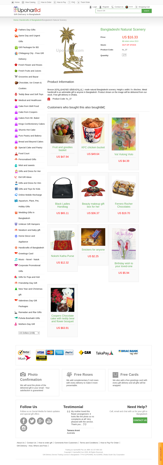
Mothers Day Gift (27, 324)
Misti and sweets (27, 165)
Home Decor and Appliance (27, 239)
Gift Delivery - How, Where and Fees (32, 446)
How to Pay (61, 2)
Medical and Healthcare (30, 100)
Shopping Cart (144, 7)
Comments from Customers (66, 443)
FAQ (73, 2)
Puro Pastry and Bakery (30, 135)
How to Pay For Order (109, 443)
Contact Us (119, 7)
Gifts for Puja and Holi (29, 277)
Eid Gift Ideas (25, 177)
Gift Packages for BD (29, 47)
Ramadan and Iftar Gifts (30, 312)
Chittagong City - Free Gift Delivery (31, 56)
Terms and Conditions (89, 443)
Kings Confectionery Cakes (32, 124)
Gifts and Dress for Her (30, 171)
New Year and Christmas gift (30, 292)
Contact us (140, 420)
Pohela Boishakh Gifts (29, 318)
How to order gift (45, 443)
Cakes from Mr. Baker (29, 118)
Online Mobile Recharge (30, 195)
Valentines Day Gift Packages (28, 303)
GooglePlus (40, 420)
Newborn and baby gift (29, 230)
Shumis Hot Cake (27, 130)
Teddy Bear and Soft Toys (31, 94)
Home (17, 2)
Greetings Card (26, 253)
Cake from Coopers (28, 112)
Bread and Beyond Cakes (31, 141)
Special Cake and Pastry (30, 147)
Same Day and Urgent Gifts (29, 38)
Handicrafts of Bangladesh (31, 20)
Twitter (32, 420)
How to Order (46, 2)
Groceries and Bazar (29, 76)
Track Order (85, 2)
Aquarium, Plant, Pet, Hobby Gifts (29, 203)
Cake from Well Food (29, 106)
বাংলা (131, 7)
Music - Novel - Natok (29, 259)
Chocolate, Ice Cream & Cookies (30, 85)
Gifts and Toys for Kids (29, 189)
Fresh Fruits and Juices (30, 71)
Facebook (23, 420)
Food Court (24, 153)
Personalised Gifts (27, 159)
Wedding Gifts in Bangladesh (26, 215)
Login (95, 7)
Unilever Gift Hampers (29, 224)
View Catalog (30, 2)
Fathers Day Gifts (27, 29)
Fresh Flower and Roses (30, 65)
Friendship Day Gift (28, 283)
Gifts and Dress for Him (30, 183)
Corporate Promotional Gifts (29, 268)
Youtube (48, 420)
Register (106, 7)
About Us (20, 443)
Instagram (23, 428)
